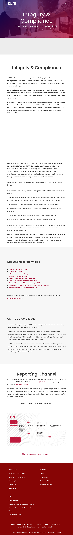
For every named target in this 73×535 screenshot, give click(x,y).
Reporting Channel (22, 384)
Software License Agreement (19, 276)
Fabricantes (44, 477)
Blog (10, 496)
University (42, 527)
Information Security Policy (18, 274)
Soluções (43, 469)
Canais (42, 473)
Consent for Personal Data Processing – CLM (24, 283)
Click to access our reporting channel (36, 454)
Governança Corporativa (17, 473)
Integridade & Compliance (17, 477)
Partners (39, 524)
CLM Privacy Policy (15, 271)
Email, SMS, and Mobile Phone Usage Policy (23, 281)
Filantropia (12, 488)
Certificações (13, 481)
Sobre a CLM (13, 469)
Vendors (30, 524)
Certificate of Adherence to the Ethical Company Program (29, 285)
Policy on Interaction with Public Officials (23, 287)
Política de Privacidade (47, 481)
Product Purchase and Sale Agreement (22, 278)
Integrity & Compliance (27, 527)
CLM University (14, 500)
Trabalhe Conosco (46, 484)
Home (13, 524)
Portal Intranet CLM (15, 514)
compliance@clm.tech (38, 382)
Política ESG (12, 484)
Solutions (21, 524)
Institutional (55, 524)
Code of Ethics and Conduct (18, 269)
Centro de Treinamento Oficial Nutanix (21, 504)
